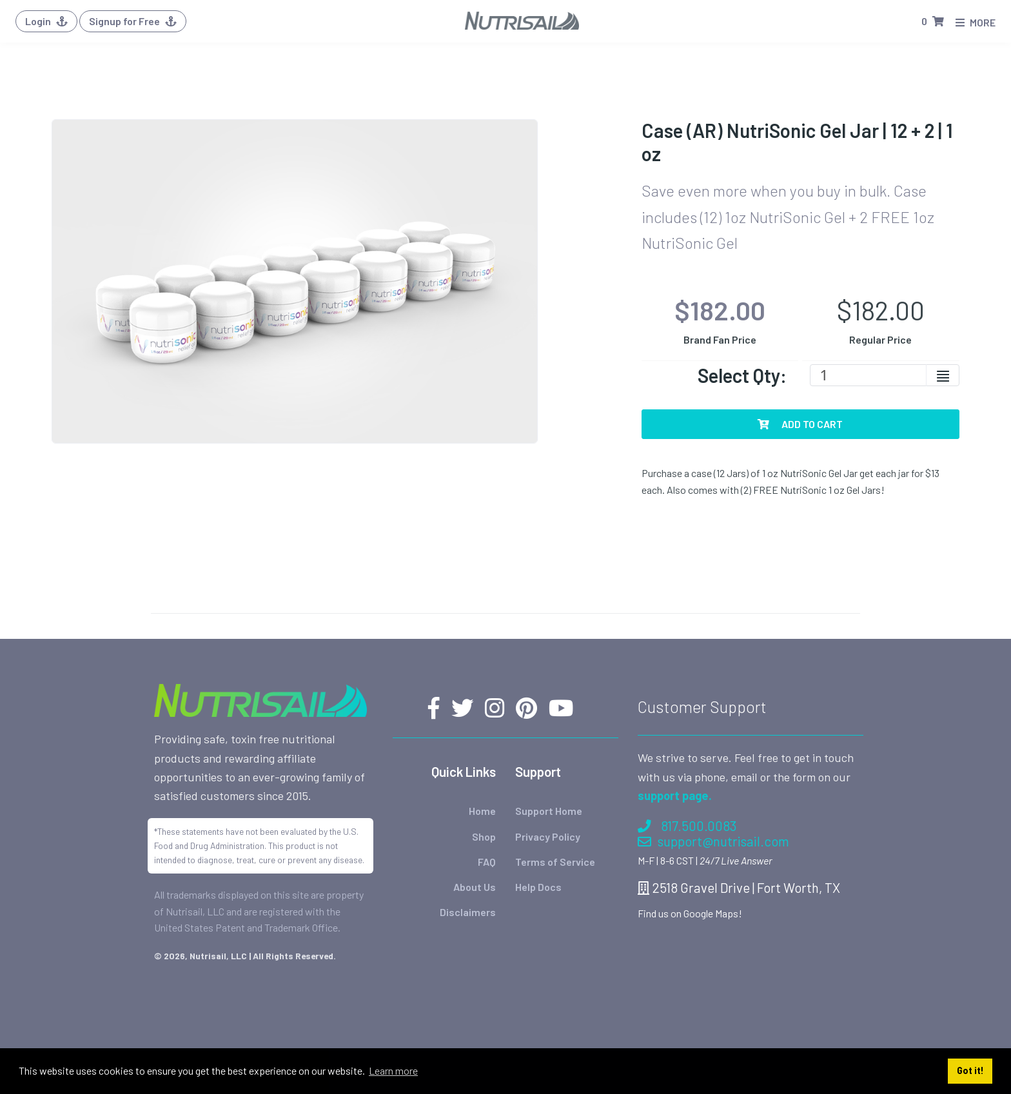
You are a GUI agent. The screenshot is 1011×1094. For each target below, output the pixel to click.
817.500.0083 (687, 825)
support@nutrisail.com (713, 841)
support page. (675, 795)
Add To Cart (800, 424)
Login (46, 21)
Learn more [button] (393, 1070)
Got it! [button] (970, 1070)
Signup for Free (133, 21)
